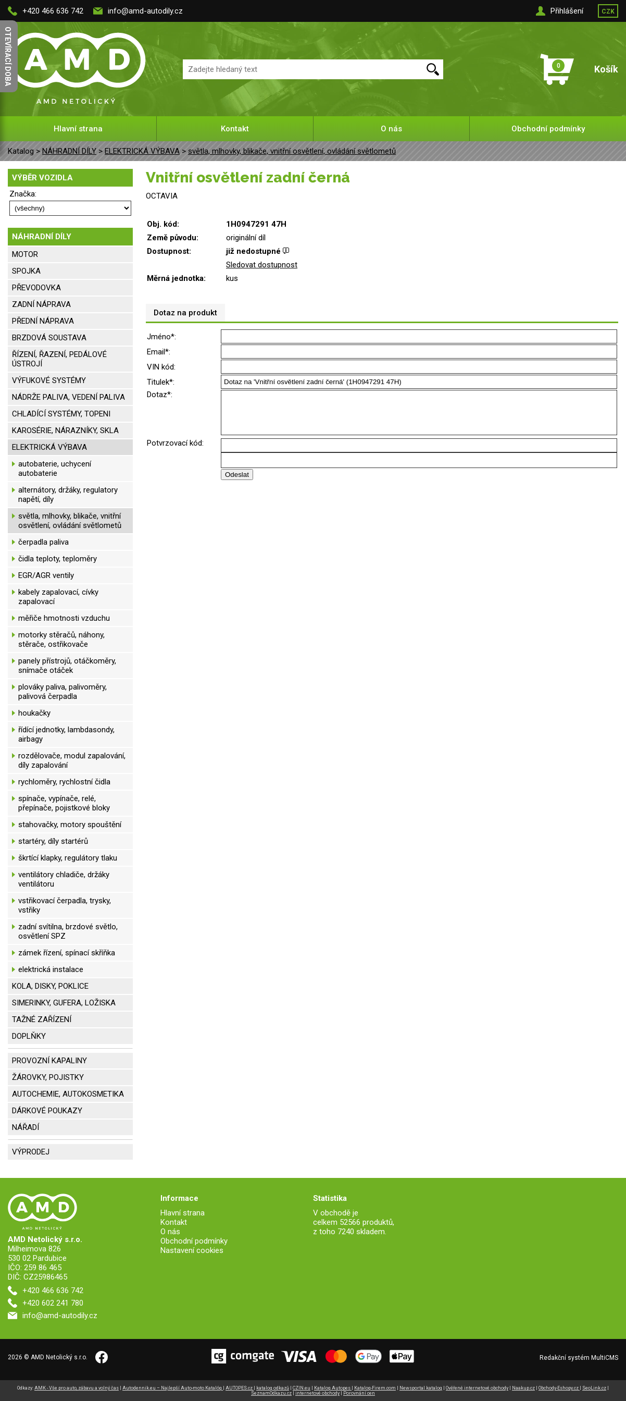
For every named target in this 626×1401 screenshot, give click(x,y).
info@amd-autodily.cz (145, 11)
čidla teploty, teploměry (57, 558)
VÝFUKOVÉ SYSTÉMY (49, 380)
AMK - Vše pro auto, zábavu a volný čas (76, 1388)
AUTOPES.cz (240, 1388)
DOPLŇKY (29, 1036)
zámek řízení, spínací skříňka (66, 952)
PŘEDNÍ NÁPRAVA (43, 321)
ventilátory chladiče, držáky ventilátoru (63, 879)
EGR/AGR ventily (46, 575)
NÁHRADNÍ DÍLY (69, 151)
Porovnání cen (359, 1393)
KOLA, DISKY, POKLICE (50, 986)
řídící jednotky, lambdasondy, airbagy (66, 734)
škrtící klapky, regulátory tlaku (67, 858)
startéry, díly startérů (53, 841)
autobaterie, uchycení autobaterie (54, 468)
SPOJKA (26, 271)
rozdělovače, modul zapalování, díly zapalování (72, 760)
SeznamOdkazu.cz (271, 1393)
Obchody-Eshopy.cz (559, 1388)
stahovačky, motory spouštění (69, 824)
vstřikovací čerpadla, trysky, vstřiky (64, 905)
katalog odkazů (272, 1388)
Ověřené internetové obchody (477, 1388)
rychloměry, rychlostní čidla (64, 781)
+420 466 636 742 (52, 11)
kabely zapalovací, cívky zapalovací (58, 596)
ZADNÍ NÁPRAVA (41, 304)
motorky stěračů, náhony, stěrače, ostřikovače (61, 639)
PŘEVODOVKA (36, 287)
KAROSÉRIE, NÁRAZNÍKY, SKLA (65, 430)
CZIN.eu (301, 1388)
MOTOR (25, 254)
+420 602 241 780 (52, 1303)
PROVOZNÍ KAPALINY (49, 1060)
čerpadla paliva (43, 542)
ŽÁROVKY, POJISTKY (48, 1077)
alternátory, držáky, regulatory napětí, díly (68, 494)
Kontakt (235, 128)
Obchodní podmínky (548, 128)
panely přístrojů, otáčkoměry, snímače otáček (67, 665)
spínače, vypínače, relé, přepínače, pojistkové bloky (64, 803)
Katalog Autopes (333, 1388)
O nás (391, 128)
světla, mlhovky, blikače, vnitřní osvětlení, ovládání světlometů (292, 151)
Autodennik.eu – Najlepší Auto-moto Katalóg (172, 1388)
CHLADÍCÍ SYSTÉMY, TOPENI (61, 414)
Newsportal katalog (420, 1388)
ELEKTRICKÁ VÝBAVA (142, 151)
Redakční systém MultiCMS (579, 1357)
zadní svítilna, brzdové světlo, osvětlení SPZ (68, 931)
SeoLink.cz (594, 1388)
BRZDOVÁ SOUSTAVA (49, 337)
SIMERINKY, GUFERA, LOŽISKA (64, 1002)
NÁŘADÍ (25, 1127)
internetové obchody (317, 1393)
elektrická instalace (50, 969)
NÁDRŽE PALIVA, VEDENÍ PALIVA (68, 397)
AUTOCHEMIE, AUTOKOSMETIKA (68, 1094)
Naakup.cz (523, 1388)
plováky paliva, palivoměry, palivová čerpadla (62, 691)
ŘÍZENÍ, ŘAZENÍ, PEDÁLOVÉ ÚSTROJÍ (59, 359)
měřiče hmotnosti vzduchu (64, 618)
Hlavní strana (78, 128)
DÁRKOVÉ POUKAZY (47, 1110)
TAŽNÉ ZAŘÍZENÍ (41, 1019)
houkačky (34, 713)
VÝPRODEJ (30, 1152)
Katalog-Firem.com (375, 1388)
